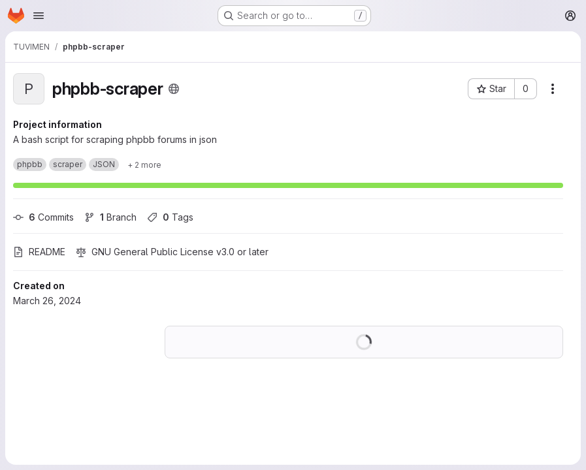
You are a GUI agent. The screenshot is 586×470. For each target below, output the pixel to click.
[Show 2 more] (144, 164)
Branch (110, 217)
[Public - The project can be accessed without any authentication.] (174, 89)
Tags (170, 217)
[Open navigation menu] (38, 15)
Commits (43, 217)
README (39, 251)
